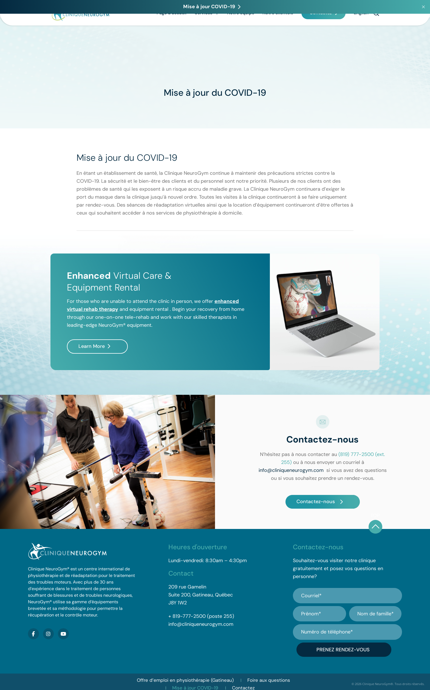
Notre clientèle (277, 29)
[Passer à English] (361, 29)
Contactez (321, 29)
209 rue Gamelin (187, 587)
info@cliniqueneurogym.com (291, 470)
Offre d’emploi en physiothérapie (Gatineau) (185, 676)
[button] (376, 29)
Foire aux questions (268, 676)
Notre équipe (240, 29)
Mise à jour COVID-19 (195, 683)
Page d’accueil (171, 29)
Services (207, 29)
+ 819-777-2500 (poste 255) (201, 616)
